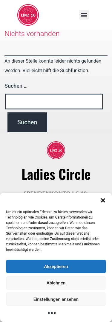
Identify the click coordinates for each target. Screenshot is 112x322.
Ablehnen (56, 283)
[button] (103, 200)
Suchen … (15, 86)
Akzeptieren (56, 266)
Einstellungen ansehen (56, 299)
